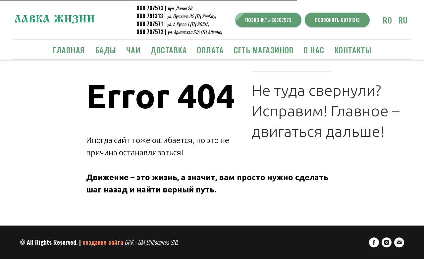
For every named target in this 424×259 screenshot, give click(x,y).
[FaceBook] (374, 242)
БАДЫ (105, 50)
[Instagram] (387, 242)
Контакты (353, 50)
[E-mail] (399, 242)
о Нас (313, 50)
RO (387, 20)
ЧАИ (133, 50)
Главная (68, 50)
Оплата (210, 50)
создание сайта (102, 242)
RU (402, 20)
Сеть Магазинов (263, 50)
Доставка (168, 50)
